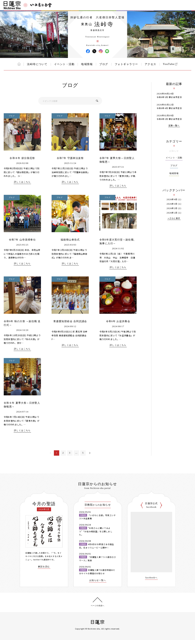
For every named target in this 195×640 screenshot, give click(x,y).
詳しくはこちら (22, 182)
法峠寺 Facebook (88, 51)
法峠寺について (37, 64)
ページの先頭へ (97, 606)
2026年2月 (172, 208)
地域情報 (87, 64)
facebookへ (151, 578)
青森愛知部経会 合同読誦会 (70, 321)
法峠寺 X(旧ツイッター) (94, 51)
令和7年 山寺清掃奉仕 (22, 239)
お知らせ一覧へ (97, 580)
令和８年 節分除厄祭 (22, 158)
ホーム (19, 64)
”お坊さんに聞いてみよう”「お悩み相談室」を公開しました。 (95, 531)
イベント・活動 (64, 64)
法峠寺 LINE (107, 51)
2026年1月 (172, 213)
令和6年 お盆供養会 (118, 321)
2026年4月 (172, 199)
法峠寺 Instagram (101, 51)
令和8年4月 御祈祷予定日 (169, 108)
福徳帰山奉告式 (70, 239)
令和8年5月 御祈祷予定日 (169, 97)
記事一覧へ (174, 125)
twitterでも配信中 (41, 559)
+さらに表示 (174, 218)
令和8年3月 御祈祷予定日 (169, 119)
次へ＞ (90, 453)
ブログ (103, 64)
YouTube (168, 64)
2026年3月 (172, 204)
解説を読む (44, 567)
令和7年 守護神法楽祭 (70, 158)
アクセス (150, 64)
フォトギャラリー (126, 64)
